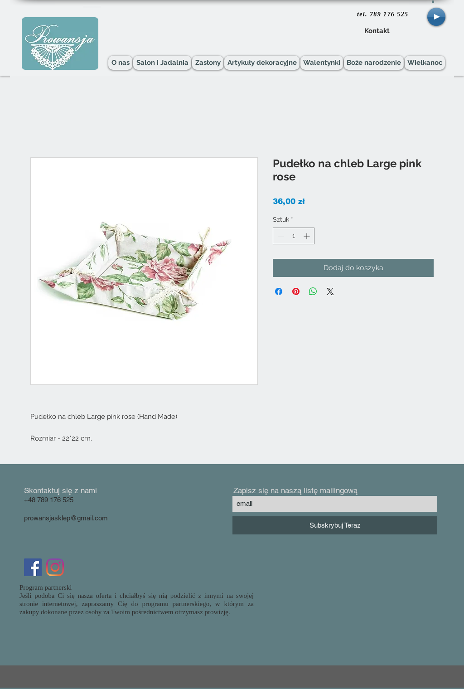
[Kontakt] (377, 31)
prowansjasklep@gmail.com (66, 518)
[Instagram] (55, 567)
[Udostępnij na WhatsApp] (313, 291)
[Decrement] (279, 236)
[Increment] (307, 236)
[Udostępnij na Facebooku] (278, 291)
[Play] (436, 17)
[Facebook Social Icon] (33, 567)
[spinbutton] (293, 236)
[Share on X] (330, 291)
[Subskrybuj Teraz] (334, 525)
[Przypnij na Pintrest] (295, 291)
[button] (433, 1)
